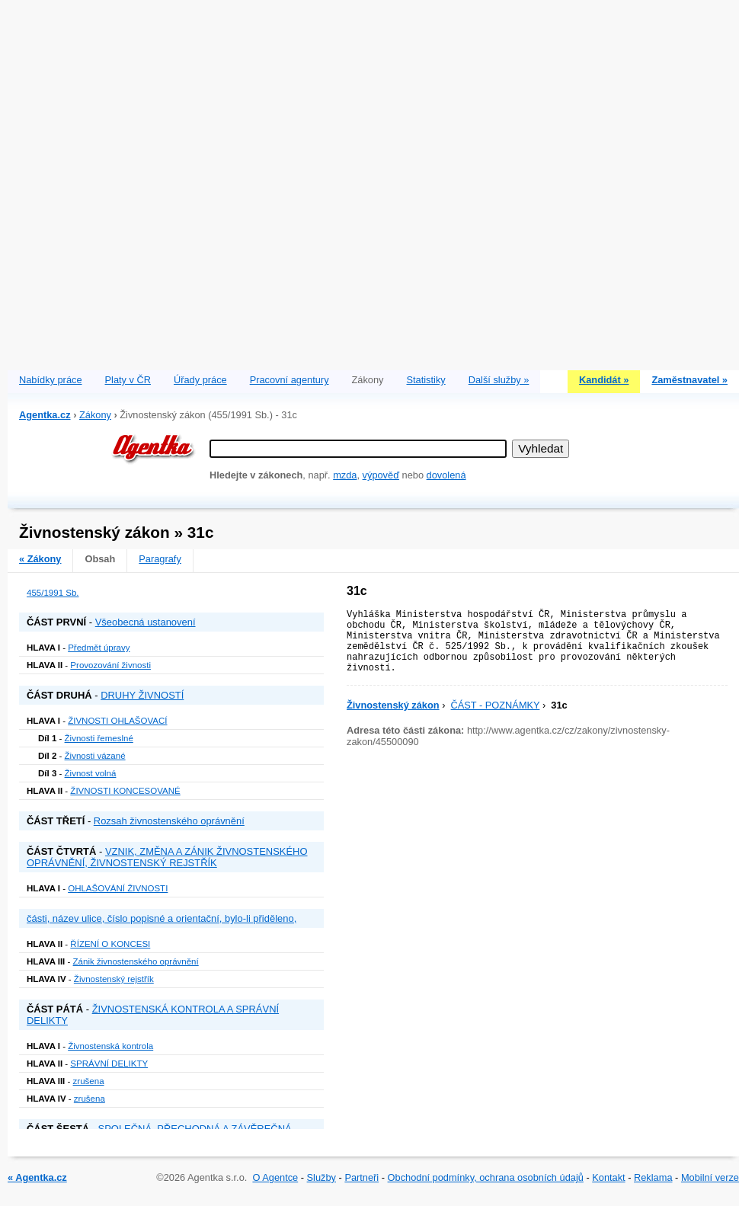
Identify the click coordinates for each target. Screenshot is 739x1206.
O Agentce (275, 1177)
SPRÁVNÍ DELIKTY (109, 1063)
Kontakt (608, 1177)
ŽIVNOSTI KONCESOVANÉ (125, 790)
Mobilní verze (710, 1177)
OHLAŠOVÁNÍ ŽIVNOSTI (118, 888)
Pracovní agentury (289, 379)
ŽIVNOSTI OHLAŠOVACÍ (117, 720)
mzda (345, 475)
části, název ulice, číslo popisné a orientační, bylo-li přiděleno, (161, 918)
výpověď (381, 475)
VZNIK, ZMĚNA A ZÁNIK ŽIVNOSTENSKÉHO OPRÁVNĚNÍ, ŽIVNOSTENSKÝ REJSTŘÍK (167, 857)
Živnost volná (91, 773)
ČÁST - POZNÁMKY (495, 705)
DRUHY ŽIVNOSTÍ (142, 695)
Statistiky (426, 379)
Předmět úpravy (99, 647)
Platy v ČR (128, 379)
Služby (321, 1177)
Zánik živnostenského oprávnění (136, 961)
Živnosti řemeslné (99, 738)
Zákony (95, 415)
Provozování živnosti (110, 665)
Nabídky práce (50, 379)
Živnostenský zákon (393, 705)
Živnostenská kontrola (110, 1046)
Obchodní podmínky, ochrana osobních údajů (486, 1177)
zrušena (88, 1081)
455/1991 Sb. (53, 592)
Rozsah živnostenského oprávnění (169, 821)
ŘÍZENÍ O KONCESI (110, 943)
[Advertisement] (181, 181)
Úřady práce (200, 379)
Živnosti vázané (95, 755)
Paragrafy (160, 559)
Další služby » (499, 379)
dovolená (446, 475)
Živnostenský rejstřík (114, 979)
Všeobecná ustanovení (145, 622)
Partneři (361, 1177)
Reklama (653, 1177)
